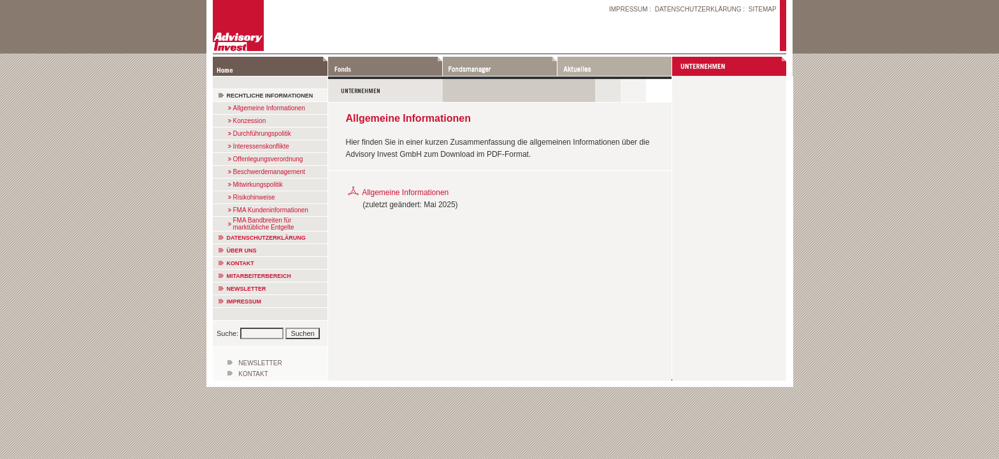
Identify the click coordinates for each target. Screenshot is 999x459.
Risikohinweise (254, 197)
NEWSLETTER (246, 289)
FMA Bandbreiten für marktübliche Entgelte (263, 224)
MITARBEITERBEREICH (259, 276)
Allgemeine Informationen (269, 108)
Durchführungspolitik (262, 133)
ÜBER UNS (242, 250)
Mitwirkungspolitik (258, 184)
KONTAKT (240, 263)
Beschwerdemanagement (269, 171)
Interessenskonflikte (261, 146)
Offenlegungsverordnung (268, 159)
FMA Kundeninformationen (270, 210)
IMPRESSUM (628, 9)
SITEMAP (763, 9)
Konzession (249, 120)
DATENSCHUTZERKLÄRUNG (698, 9)
